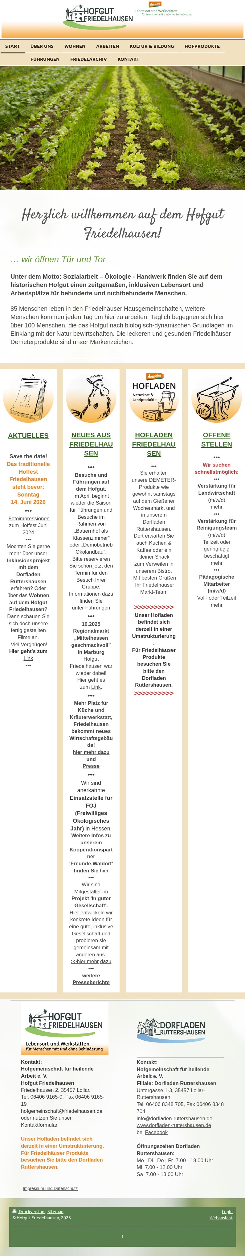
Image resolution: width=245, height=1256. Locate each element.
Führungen (97, 608)
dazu (105, 961)
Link (28, 658)
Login (227, 1211)
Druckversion (28, 1211)
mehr (217, 507)
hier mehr (88, 961)
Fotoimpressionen (29, 519)
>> (74, 961)
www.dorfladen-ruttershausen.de (174, 1125)
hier (104, 871)
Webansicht (221, 1217)
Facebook (156, 1132)
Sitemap (55, 1211)
